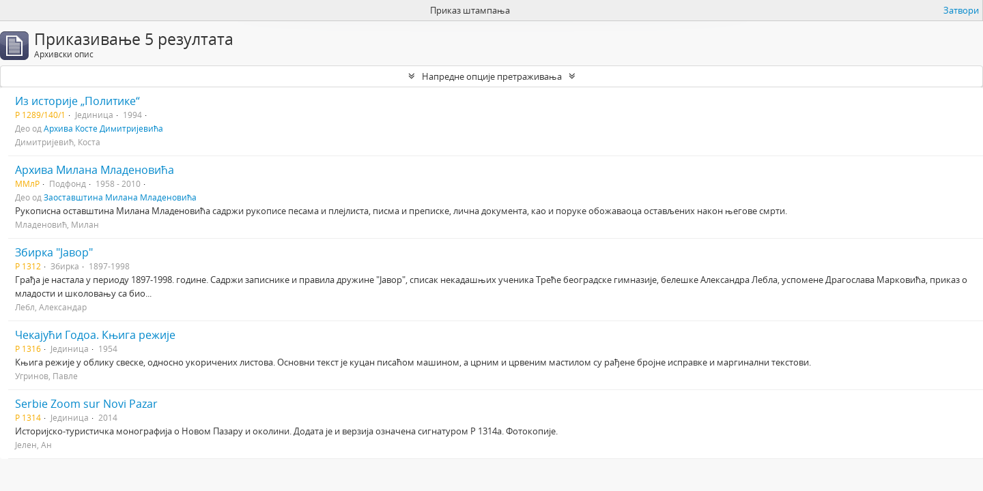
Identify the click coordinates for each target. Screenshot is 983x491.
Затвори (961, 10)
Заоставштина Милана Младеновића (120, 197)
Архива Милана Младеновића (94, 169)
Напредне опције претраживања (492, 76)
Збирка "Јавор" (54, 252)
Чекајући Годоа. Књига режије (95, 334)
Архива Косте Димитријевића (103, 128)
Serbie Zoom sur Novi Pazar (86, 403)
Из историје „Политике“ (77, 100)
